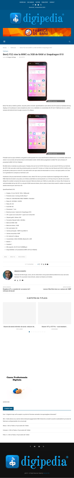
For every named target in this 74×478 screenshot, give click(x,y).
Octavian (5, 430)
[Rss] (40, 5)
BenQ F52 (12, 257)
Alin (4, 419)
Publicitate (45, 2)
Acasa (4, 47)
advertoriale (6, 402)
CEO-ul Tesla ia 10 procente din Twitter (18, 425)
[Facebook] (30, 447)
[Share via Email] (47, 264)
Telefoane (13, 47)
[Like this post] (39, 264)
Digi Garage (30, 2)
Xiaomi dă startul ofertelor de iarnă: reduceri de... (19, 327)
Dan (4, 414)
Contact (52, 2)
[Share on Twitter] (43, 264)
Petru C (5, 435)
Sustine (38, 2)
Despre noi (23, 2)
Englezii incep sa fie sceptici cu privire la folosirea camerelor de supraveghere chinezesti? (31, 414)
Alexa (4, 425)
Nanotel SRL (46, 473)
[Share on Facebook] (41, 264)
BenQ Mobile (21, 257)
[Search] (70, 41)
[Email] (38, 5)
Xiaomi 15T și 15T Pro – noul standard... (54, 327)
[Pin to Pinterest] (45, 264)
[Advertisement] (17, 359)
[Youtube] (35, 5)
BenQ (5, 257)
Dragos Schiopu (12, 57)
